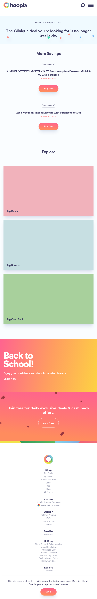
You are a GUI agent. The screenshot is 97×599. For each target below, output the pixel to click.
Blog (48, 489)
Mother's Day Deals (48, 552)
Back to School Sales (48, 558)
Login (48, 483)
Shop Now (9, 378)
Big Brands (48, 476)
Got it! (48, 591)
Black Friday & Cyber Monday (48, 544)
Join (48, 486)
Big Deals (48, 473)
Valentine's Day (49, 550)
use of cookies (60, 584)
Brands (38, 22)
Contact (48, 524)
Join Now (48, 422)
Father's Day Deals (48, 555)
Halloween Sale (48, 561)
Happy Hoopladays (48, 547)
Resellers (48, 534)
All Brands (48, 492)
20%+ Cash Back (48, 479)
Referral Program (48, 515)
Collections (48, 570)
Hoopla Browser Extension (48, 502)
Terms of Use (48, 521)
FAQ (48, 518)
